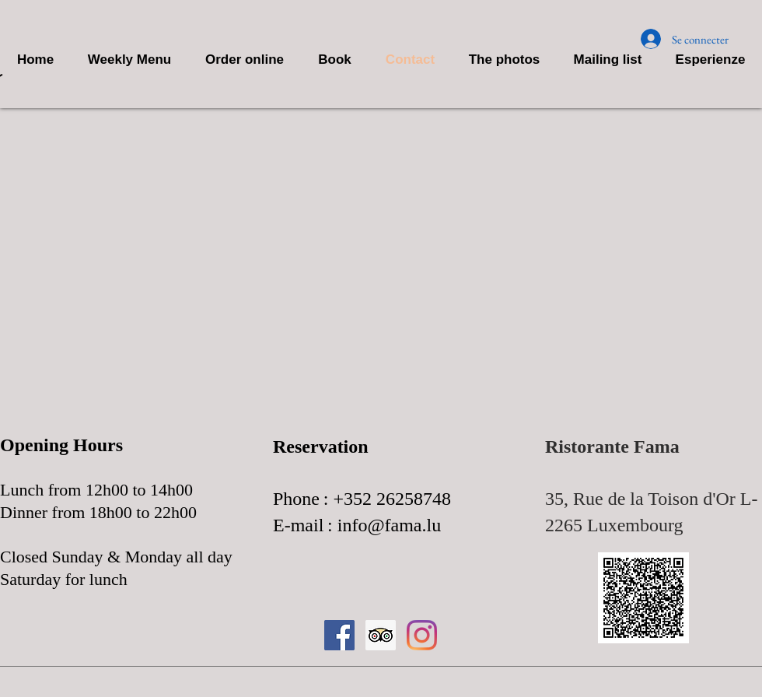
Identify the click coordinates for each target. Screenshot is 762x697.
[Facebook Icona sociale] (339, 635)
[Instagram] (422, 635)
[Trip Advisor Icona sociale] (380, 635)
